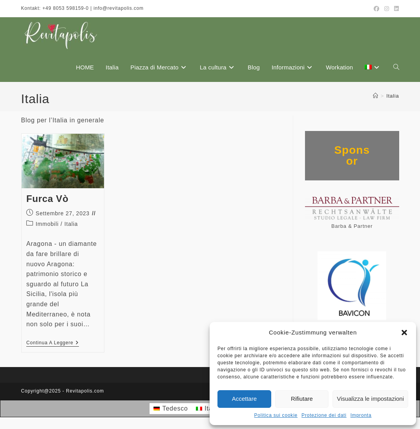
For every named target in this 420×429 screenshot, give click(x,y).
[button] (404, 332)
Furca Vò (47, 198)
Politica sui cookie (276, 415)
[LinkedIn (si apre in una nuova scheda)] (395, 9)
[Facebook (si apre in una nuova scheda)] (376, 9)
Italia (392, 96)
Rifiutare (302, 398)
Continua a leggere (52, 343)
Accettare (244, 398)
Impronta (361, 415)
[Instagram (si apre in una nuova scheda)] (387, 9)
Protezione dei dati (324, 415)
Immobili (47, 224)
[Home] (375, 96)
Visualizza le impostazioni (370, 398)
